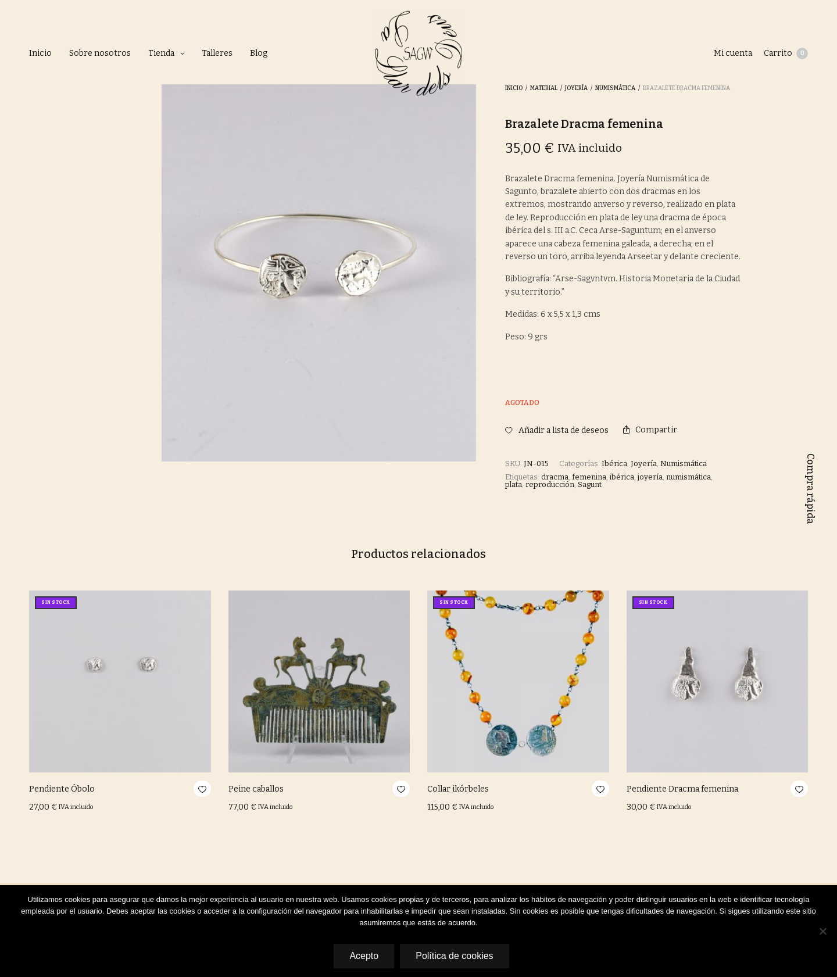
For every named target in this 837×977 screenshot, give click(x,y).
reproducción (549, 484)
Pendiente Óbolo (62, 789)
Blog (258, 53)
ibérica (622, 477)
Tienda (161, 53)
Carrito (786, 53)
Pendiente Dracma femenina (682, 789)
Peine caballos (256, 789)
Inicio (40, 53)
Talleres (217, 53)
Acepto (363, 956)
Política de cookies (454, 956)
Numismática (683, 463)
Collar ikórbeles (458, 789)
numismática (688, 477)
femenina (589, 477)
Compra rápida (810, 488)
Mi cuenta (733, 53)
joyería (650, 477)
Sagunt (590, 484)
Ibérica (614, 463)
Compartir (650, 430)
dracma (554, 477)
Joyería (644, 463)
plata (513, 484)
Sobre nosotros (100, 53)
